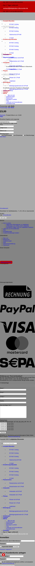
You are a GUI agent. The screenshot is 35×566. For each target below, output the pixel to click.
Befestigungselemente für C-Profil (17, 89)
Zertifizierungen (10, 96)
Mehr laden (3, 217)
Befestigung (6, 510)
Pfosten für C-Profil (13, 77)
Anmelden (16, 549)
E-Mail (2, 396)
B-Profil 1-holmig (12, 24)
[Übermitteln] (3, 28)
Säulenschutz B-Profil (13, 34)
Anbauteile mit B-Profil (14, 66)
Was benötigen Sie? (6, 405)
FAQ (7, 100)
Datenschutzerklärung (14, 439)
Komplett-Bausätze (8, 21)
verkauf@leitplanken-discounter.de (15, 8)
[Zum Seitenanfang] (0, 443)
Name (2, 388)
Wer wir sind (10, 95)
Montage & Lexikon (11, 99)
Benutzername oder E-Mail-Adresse (10, 543)
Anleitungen (6, 90)
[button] (1, 116)
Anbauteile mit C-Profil (14, 69)
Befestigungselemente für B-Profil (17, 85)
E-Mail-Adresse (4, 558)
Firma (2, 392)
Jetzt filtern (3, 136)
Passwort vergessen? (6, 551)
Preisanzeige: (7, 107)
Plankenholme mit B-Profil (15, 57)
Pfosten (5, 70)
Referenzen (9, 98)
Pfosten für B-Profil (13, 74)
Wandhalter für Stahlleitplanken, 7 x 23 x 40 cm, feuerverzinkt (17, 211)
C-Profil (9, 38)
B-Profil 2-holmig (12, 27)
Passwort (3, 546)
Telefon (2, 401)
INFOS (5, 93)
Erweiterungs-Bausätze (10, 39)
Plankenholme (7, 54)
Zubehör (5, 92)
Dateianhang (3, 422)
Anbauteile (6, 490)
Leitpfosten (10, 81)
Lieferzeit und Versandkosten (14, 102)
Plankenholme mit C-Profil (15, 61)
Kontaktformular (10, 103)
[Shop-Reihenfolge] (8, 122)
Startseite (2, 115)
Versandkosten (7, 215)
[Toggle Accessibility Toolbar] (3, 555)
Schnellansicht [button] (4, 208)
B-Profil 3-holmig (12, 31)
